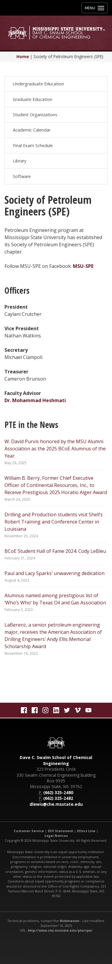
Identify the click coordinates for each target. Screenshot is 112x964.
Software (22, 176)
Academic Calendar (31, 130)
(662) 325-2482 (58, 798)
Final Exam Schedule (33, 145)
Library (19, 161)
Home (22, 56)
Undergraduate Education (38, 84)
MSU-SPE (83, 266)
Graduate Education (32, 99)
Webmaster (69, 920)
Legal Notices (56, 835)
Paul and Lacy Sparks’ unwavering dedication (54, 573)
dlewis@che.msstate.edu (56, 804)
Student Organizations (35, 114)
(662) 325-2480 (58, 792)
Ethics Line (86, 831)
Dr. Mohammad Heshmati (35, 400)
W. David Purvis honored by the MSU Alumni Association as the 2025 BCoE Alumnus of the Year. (55, 448)
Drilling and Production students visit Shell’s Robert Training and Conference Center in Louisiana (53, 521)
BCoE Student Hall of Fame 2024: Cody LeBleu (55, 551)
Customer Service (29, 831)
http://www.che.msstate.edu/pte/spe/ (60, 930)
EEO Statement (60, 831)
